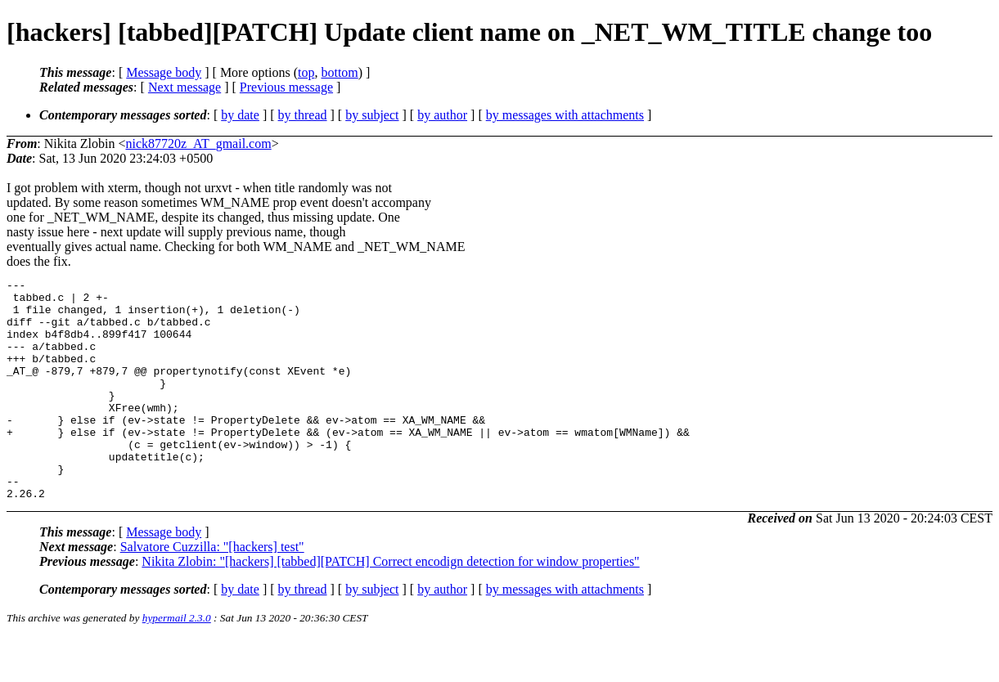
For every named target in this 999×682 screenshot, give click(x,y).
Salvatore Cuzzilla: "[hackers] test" (212, 591)
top (306, 72)
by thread (302, 115)
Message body (163, 72)
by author (442, 115)
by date (240, 115)
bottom (339, 72)
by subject (371, 115)
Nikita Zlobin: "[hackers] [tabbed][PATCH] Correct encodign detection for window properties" (390, 605)
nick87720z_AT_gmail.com (198, 143)
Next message (184, 87)
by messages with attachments (565, 115)
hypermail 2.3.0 (176, 662)
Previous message (286, 87)
